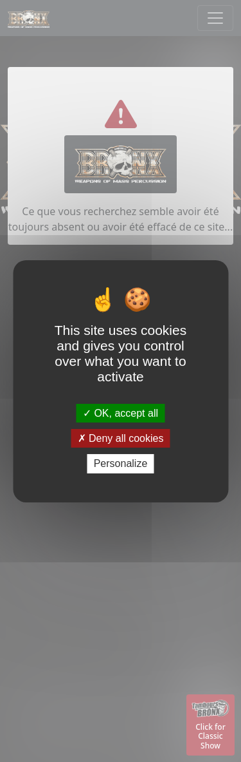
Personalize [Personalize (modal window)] (121, 463)
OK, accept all (120, 413)
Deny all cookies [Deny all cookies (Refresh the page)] (121, 438)
